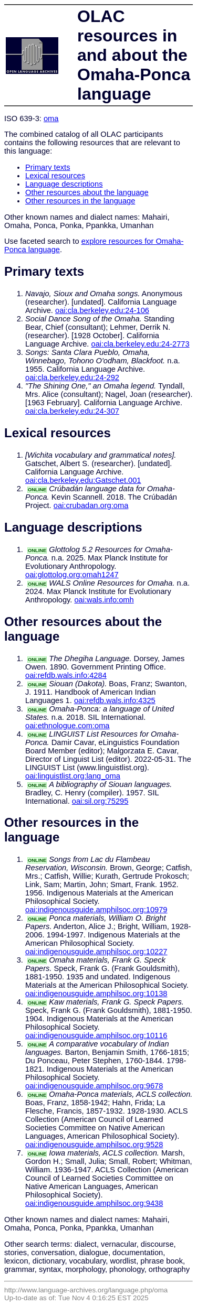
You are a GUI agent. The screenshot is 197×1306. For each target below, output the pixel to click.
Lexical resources (55, 175)
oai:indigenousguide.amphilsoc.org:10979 (96, 909)
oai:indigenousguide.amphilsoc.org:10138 (96, 993)
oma (51, 118)
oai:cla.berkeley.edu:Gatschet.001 (83, 480)
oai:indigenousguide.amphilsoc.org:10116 (96, 1035)
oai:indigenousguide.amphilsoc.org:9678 (94, 1086)
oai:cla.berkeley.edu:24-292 (72, 377)
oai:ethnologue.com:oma (67, 725)
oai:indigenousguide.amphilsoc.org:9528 (94, 1144)
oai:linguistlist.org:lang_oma (72, 776)
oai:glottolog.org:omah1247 (72, 574)
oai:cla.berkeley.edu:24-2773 (140, 344)
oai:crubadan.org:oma (91, 505)
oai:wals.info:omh (103, 600)
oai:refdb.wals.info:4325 (114, 700)
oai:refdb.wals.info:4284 (66, 675)
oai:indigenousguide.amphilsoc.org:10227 (96, 951)
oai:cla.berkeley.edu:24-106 (102, 310)
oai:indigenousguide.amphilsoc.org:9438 (94, 1203)
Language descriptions (64, 184)
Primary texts (47, 167)
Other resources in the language (80, 201)
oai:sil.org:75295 (100, 801)
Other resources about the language (87, 192)
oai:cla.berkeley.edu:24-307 (72, 411)
